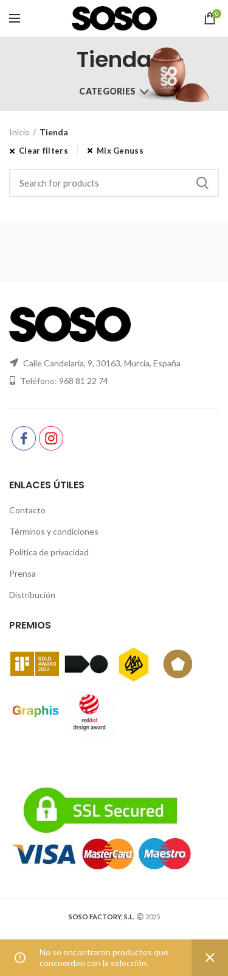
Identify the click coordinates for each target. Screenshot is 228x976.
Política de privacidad (49, 552)
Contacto (27, 510)
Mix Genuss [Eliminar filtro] (120, 150)
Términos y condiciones (53, 531)
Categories (107, 91)
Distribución (32, 595)
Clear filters (43, 150)
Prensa (22, 573)
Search (202, 183)
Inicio (19, 132)
